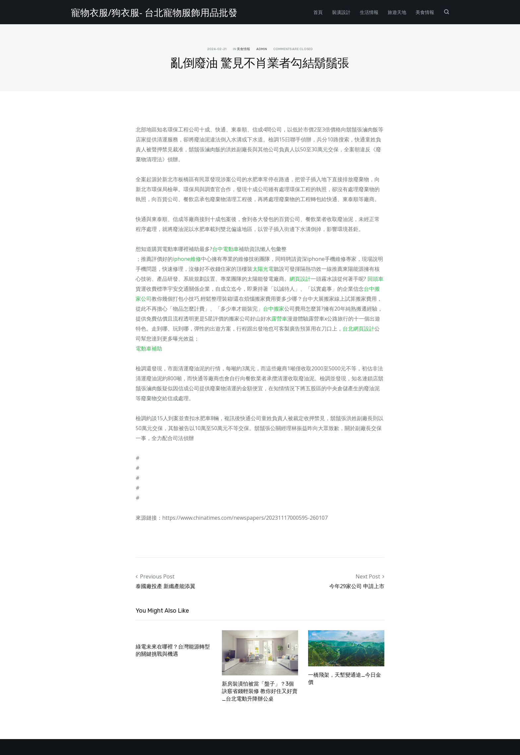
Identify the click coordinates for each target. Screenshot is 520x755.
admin (261, 49)
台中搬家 (273, 308)
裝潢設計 (341, 12)
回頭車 (375, 278)
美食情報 (425, 12)
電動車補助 (149, 348)
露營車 (279, 318)
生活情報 (369, 12)
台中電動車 (225, 249)
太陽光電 (263, 268)
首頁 (318, 12)
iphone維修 (187, 259)
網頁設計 (300, 278)
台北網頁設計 (358, 328)
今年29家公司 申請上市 (356, 586)
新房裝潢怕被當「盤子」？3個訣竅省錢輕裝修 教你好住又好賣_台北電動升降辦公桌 (259, 691)
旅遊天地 (397, 12)
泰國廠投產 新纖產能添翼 (165, 586)
